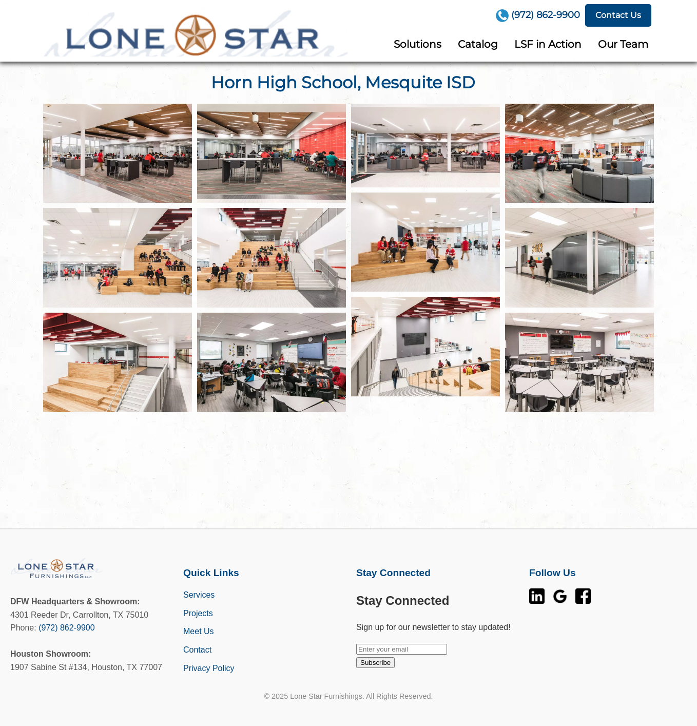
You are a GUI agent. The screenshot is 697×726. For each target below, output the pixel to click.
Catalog (478, 44)
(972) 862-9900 (66, 627)
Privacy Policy (209, 668)
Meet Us (198, 631)
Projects (198, 613)
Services (199, 594)
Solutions (417, 44)
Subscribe (375, 662)
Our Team (623, 44)
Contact (197, 649)
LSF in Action (548, 44)
